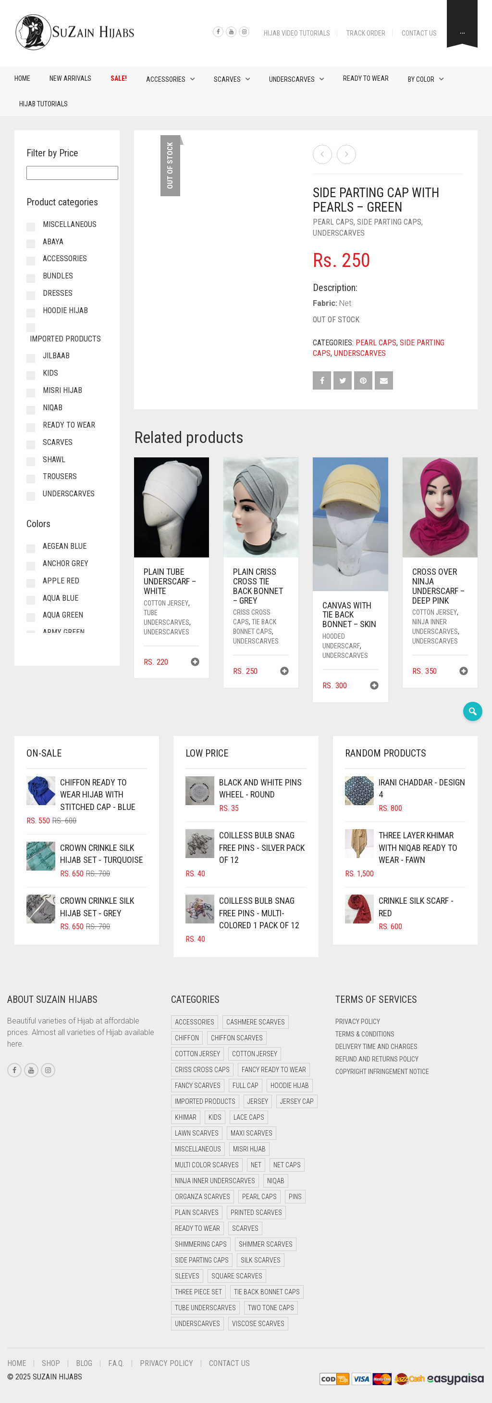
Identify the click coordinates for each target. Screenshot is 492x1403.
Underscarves (292, 79)
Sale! (119, 78)
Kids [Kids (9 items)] (215, 1117)
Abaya (53, 241)
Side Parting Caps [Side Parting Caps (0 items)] (202, 1260)
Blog (84, 1363)
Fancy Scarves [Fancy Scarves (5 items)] (198, 1085)
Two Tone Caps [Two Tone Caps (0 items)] (271, 1308)
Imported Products (65, 338)
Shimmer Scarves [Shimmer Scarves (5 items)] (266, 1244)
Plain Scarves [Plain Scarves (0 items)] (197, 1212)
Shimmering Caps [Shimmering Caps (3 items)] (201, 1244)
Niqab (52, 407)
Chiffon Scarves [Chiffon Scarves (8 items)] (237, 1038)
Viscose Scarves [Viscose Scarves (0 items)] (258, 1323)
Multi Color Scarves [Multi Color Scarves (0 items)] (207, 1165)
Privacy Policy (357, 1021)
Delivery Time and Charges (376, 1046)
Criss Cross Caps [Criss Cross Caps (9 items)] (202, 1070)
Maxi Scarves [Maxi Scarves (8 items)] (251, 1133)
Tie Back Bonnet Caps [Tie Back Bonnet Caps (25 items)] (267, 1292)
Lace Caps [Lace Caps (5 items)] (249, 1117)
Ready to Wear (366, 78)
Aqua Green (63, 614)
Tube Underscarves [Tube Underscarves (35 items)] (205, 1308)
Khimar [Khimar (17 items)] (186, 1117)
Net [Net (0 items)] (256, 1165)
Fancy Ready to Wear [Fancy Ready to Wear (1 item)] (274, 1070)
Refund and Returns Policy (376, 1059)
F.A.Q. (116, 1363)
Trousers (60, 476)
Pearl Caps (333, 222)
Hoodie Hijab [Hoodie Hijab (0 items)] (290, 1085)
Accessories (165, 79)
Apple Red (61, 580)
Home (22, 78)
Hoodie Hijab (65, 310)
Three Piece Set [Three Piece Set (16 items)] (198, 1292)
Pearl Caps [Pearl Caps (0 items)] (259, 1197)
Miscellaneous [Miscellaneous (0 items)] (198, 1149)
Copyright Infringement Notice (382, 1071)
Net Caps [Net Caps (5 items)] (287, 1165)
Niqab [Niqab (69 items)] (275, 1181)
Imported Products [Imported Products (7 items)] (205, 1101)
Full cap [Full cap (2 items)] (245, 1085)
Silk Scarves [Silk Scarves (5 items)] (261, 1260)
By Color (421, 79)
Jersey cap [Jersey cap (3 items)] (297, 1101)
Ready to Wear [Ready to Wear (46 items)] (197, 1228)
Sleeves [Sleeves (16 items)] (187, 1276)
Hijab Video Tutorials (297, 33)
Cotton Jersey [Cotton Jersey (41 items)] (197, 1054)
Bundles (58, 275)
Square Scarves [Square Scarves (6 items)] (236, 1276)
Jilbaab (56, 355)
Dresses (58, 293)
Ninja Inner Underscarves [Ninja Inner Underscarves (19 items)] (215, 1181)
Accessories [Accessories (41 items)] (194, 1022)
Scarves (227, 79)
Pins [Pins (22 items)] (295, 1197)
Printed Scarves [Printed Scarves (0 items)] (256, 1212)
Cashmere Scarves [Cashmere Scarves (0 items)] (255, 1022)
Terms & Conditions (364, 1034)
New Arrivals (70, 78)
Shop (51, 1363)
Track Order (365, 33)
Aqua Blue (60, 598)
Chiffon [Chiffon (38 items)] (187, 1038)
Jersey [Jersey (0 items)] (257, 1101)
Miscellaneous (70, 224)
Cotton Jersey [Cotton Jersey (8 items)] (254, 1054)
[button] (195, 663)
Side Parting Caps (389, 222)
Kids (50, 373)
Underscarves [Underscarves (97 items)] (197, 1323)
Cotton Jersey (166, 603)
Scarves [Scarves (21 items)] (245, 1228)
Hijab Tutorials (43, 104)
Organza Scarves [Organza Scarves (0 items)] (202, 1197)
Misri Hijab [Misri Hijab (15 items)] (249, 1149)
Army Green (64, 632)
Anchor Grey (65, 563)
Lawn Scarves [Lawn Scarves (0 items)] (197, 1133)
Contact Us (419, 33)
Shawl (54, 459)
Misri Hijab (62, 390)
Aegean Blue (64, 546)
